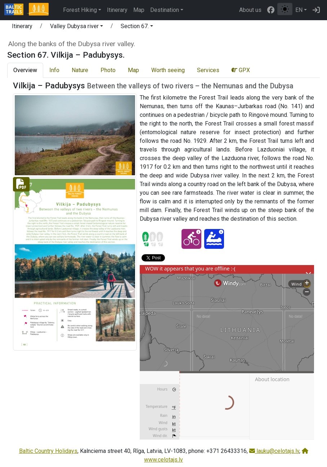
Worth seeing (168, 70)
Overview (25, 70)
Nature (80, 70)
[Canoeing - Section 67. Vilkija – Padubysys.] (214, 239)
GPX (241, 70)
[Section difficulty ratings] (153, 239)
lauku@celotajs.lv (274, 451)
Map (138, 9)
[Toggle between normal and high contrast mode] (284, 9)
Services (208, 70)
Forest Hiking (80, 9)
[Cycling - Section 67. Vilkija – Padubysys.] (191, 239)
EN (299, 9)
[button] (76, 27)
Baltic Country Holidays (48, 451)
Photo (108, 70)
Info (54, 70)
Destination (164, 9)
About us (250, 9)
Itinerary (117, 9)
